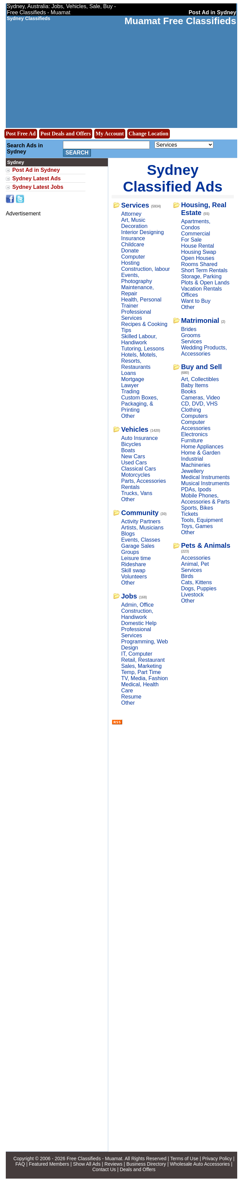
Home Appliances (202, 446)
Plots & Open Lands (205, 282)
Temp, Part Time (141, 672)
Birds (187, 576)
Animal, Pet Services (195, 567)
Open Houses (197, 258)
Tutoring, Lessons (142, 348)
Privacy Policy (217, 1158)
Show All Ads (86, 1164)
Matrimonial (200, 320)
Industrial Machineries (195, 462)
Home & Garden (201, 453)
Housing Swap (198, 252)
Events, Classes (140, 540)
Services (135, 205)
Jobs (129, 596)
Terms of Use (184, 1158)
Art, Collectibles (200, 379)
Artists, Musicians (142, 527)
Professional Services (136, 315)
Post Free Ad (21, 133)
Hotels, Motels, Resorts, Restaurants (139, 361)
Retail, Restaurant (143, 660)
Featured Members (49, 1164)
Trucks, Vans (136, 493)
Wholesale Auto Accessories (200, 1164)
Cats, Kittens (196, 582)
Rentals (130, 487)
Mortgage (132, 379)
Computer (133, 257)
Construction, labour (145, 269)
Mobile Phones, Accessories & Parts (205, 499)
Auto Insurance (139, 438)
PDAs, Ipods (196, 489)
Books (188, 391)
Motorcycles (135, 475)
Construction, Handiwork (137, 614)
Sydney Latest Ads (36, 178)
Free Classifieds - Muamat (94, 1158)
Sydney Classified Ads (172, 178)
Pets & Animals (205, 545)
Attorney (131, 214)
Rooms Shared (199, 264)
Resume (131, 697)
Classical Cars (138, 469)
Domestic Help (139, 623)
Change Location (148, 133)
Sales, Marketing (141, 666)
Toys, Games (197, 526)
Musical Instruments (205, 483)
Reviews (113, 1164)
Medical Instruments (205, 477)
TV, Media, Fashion (144, 678)
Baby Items (194, 385)
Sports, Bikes (197, 508)
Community (140, 512)
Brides (188, 329)
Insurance (133, 238)
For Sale (191, 240)
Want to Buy (196, 301)
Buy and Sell (201, 367)
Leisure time (136, 558)
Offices (189, 295)
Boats (128, 450)
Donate (130, 250)
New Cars (133, 456)
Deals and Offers (138, 1169)
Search (76, 152)
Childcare (132, 244)
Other (128, 416)
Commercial (195, 233)
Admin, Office (137, 605)
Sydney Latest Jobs (37, 187)
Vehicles (134, 429)
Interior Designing (142, 232)
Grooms (190, 335)
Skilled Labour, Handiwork (139, 339)
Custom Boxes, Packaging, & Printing (139, 404)
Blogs (128, 534)
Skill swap (133, 570)
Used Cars (134, 462)
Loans (128, 373)
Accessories (195, 558)
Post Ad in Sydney (36, 170)
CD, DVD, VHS (199, 404)
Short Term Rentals (204, 270)
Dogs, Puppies (198, 588)
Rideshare (133, 564)
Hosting (130, 263)
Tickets (189, 514)
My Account (110, 133)
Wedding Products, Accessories (204, 351)
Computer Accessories (195, 425)
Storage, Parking (201, 276)
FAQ (20, 1164)
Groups (130, 552)
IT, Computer (136, 654)
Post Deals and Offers (65, 133)
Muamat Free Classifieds (180, 21)
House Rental (197, 246)
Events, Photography (136, 278)
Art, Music (133, 220)
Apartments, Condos (195, 224)
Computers (194, 416)
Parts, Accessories (143, 481)
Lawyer (130, 385)
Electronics (194, 434)
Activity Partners (141, 521)
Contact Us (104, 1169)
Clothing (191, 410)
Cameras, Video (200, 397)
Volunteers (134, 576)
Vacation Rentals (201, 289)
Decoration (134, 226)
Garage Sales (138, 546)
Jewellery (192, 471)
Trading (130, 391)
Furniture (192, 440)
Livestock (192, 594)
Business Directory (146, 1164)
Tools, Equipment (202, 520)
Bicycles (131, 444)
